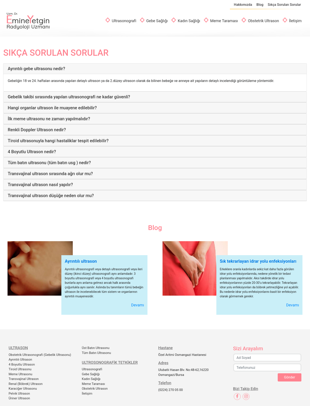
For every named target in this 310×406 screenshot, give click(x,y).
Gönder (289, 377)
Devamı (137, 305)
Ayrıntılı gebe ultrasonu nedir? (36, 68)
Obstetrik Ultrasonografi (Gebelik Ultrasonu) (40, 355)
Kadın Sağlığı (188, 21)
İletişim (295, 21)
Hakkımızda (243, 5)
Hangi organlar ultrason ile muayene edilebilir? (52, 107)
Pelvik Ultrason (19, 393)
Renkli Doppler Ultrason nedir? (37, 129)
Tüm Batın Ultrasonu (96, 353)
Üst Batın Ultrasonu (95, 348)
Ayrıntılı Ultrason (20, 359)
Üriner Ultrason (19, 398)
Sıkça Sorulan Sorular (284, 5)
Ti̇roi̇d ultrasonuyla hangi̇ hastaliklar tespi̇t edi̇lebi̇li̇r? (58, 140)
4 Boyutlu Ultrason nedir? (32, 151)
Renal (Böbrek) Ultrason (26, 384)
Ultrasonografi (123, 21)
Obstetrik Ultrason (263, 21)
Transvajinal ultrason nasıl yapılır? (40, 184)
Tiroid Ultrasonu (20, 369)
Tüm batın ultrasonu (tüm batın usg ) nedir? (49, 162)
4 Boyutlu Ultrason (22, 364)
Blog (260, 5)
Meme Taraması (223, 21)
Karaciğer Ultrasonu (23, 389)
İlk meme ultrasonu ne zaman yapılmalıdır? (49, 118)
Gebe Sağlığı (156, 21)
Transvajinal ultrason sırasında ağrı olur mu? (50, 173)
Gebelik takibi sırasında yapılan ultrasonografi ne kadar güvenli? (69, 96)
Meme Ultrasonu (20, 374)
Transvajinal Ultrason (24, 379)
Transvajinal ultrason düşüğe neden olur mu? (51, 195)
